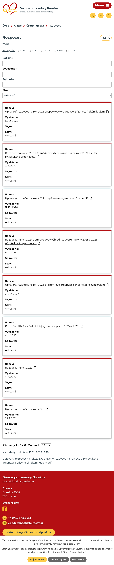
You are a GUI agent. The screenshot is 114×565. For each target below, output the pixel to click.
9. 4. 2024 (11, 252)
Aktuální (10, 135)
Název (6, 57)
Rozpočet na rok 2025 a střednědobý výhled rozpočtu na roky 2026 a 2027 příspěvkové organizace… (51, 155)
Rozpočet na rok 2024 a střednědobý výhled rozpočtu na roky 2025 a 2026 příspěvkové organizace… (51, 241)
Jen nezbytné (58, 559)
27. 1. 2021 (11, 418)
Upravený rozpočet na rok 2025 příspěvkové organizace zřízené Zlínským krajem (57, 111)
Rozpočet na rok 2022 (20, 367)
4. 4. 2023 (11, 335)
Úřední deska (35, 25)
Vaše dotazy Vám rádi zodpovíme (29, 532)
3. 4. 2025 (10, 166)
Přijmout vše (37, 559)
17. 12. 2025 (11, 120)
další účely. (74, 543)
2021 (22, 50)
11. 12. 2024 (11, 207)
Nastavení (78, 559)
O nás (18, 25)
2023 (47, 50)
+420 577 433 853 (19, 517)
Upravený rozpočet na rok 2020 (26, 409)
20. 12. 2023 (12, 294)
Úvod (5, 25)
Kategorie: (8, 50)
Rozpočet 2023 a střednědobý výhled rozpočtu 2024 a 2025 (44, 326)
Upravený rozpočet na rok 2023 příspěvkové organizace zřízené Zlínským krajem (57, 284)
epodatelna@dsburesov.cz (25, 523)
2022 (34, 50)
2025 (72, 50)
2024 (59, 50)
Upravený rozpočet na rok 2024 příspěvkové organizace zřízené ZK (48, 198)
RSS (106, 37)
